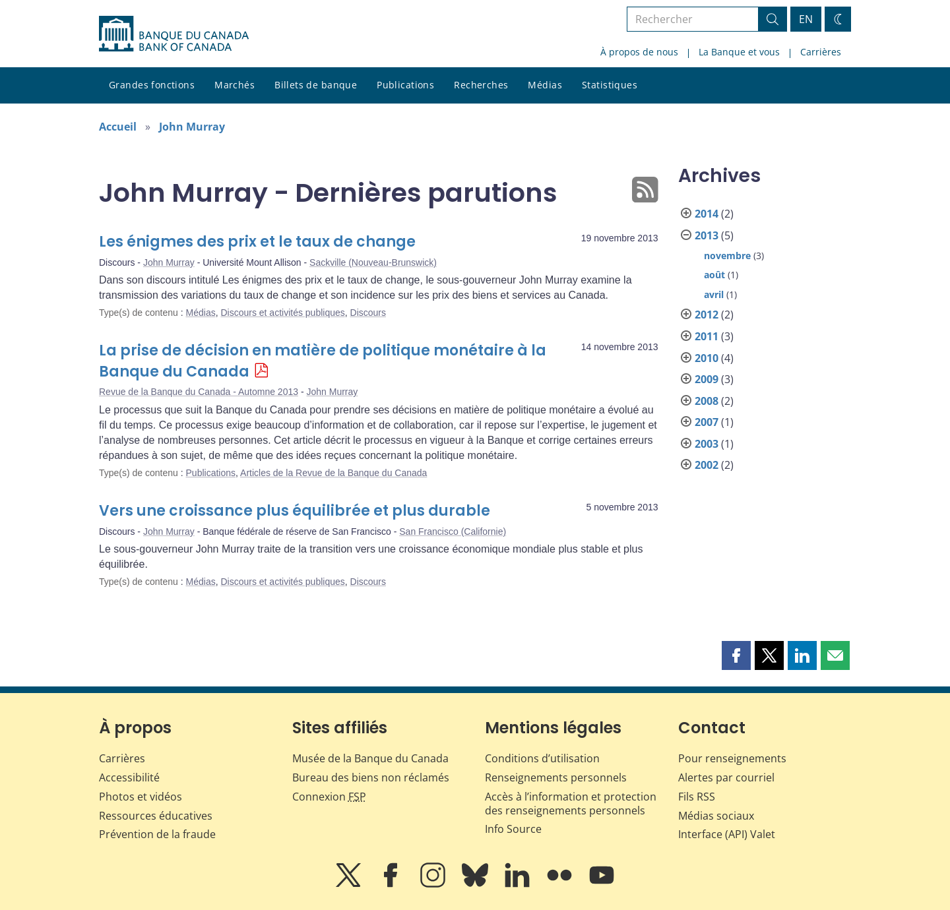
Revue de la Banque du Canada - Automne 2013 (198, 391)
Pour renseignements (732, 758)
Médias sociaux (716, 815)
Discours (368, 312)
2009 (706, 379)
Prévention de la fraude (157, 834)
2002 (706, 465)
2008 (706, 401)
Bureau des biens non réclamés (370, 777)
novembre (727, 255)
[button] (736, 655)
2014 (706, 213)
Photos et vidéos (140, 796)
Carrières (820, 52)
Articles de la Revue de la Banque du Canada (333, 473)
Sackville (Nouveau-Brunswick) (373, 262)
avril (714, 294)
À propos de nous (639, 52)
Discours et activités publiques (282, 312)
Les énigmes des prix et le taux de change (257, 241)
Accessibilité (129, 777)
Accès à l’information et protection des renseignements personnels (570, 803)
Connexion (329, 796)
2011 (706, 336)
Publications (405, 84)
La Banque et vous (739, 52)
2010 (706, 358)
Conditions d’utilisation (542, 758)
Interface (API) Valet (726, 834)
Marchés (234, 84)
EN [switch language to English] (806, 19)
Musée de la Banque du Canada (370, 758)
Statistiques (609, 84)
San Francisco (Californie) (452, 531)
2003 (706, 444)
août (714, 274)
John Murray (192, 126)
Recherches (481, 84)
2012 (706, 314)
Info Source (513, 829)
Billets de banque (315, 84)
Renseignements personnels (556, 777)
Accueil (118, 126)
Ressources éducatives (155, 815)
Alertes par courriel (726, 777)
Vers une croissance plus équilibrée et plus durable (294, 511)
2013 (706, 235)
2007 (706, 422)
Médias (545, 84)
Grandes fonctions (152, 84)
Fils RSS (696, 796)
